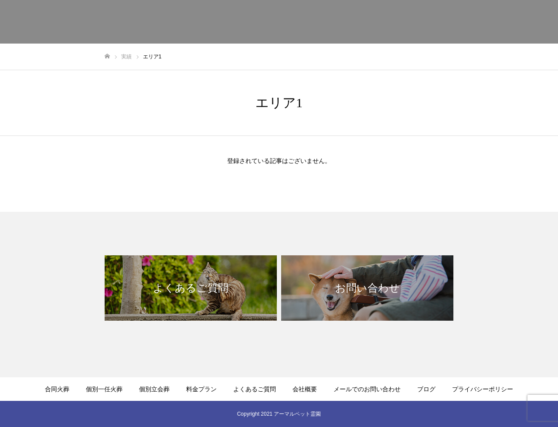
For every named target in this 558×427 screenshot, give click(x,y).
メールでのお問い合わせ (507, 22)
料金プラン (345, 22)
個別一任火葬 (249, 22)
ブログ (426, 389)
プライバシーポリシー (482, 389)
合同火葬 (203, 22)
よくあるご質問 (397, 22)
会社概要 (446, 22)
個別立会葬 (298, 22)
